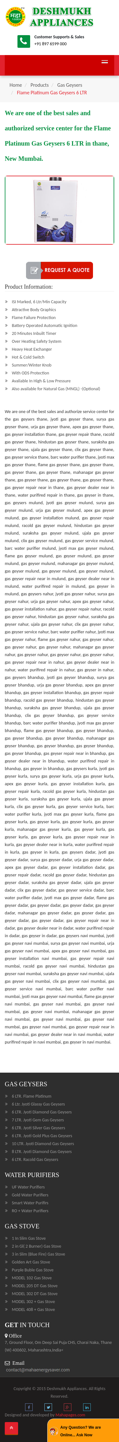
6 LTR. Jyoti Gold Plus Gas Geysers (42, 1135)
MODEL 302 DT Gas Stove (34, 1293)
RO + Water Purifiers (30, 1210)
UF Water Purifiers (28, 1187)
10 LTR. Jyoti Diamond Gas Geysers (43, 1143)
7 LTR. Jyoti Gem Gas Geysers (38, 1120)
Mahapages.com (70, 1415)
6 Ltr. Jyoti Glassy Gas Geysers (38, 1104)
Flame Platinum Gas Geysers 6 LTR (52, 93)
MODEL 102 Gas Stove (32, 1278)
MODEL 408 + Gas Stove (33, 1309)
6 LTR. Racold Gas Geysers (35, 1159)
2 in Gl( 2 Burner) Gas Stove (36, 1246)
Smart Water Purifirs (30, 1203)
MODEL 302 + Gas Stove (33, 1301)
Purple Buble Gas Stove (32, 1270)
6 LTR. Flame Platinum (31, 1096)
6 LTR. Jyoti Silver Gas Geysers (38, 1128)
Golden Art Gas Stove (31, 1262)
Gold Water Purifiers (30, 1195)
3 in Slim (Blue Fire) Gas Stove (38, 1254)
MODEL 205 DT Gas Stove (34, 1285)
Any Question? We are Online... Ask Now (80, 1431)
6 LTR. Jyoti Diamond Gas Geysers (42, 1112)
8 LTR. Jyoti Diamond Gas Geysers (42, 1151)
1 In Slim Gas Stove (29, 1238)
